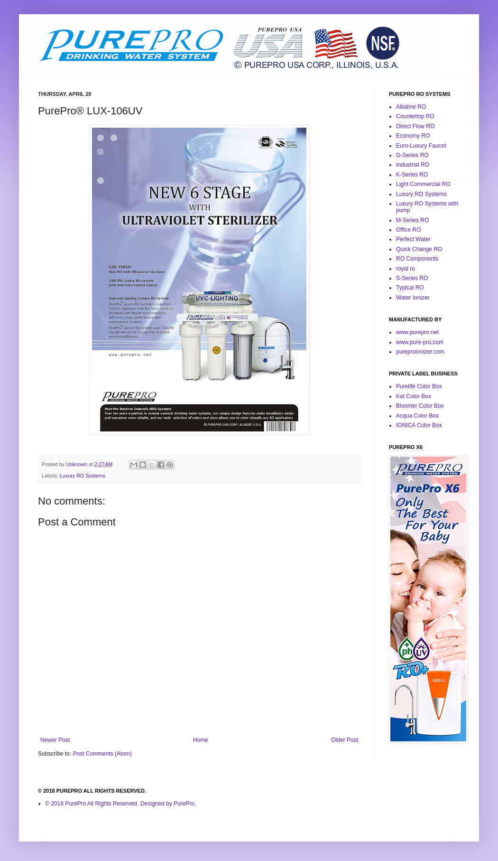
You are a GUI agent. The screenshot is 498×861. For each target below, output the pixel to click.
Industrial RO (412, 164)
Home (200, 740)
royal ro (405, 268)
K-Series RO (412, 174)
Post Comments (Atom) (102, 753)
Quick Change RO (419, 249)
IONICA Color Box (419, 425)
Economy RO (413, 135)
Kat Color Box (413, 396)
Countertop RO (415, 116)
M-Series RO (412, 220)
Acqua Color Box (417, 415)
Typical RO (410, 287)
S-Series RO (412, 278)
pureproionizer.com (420, 351)
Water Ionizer (413, 297)
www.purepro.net (417, 332)
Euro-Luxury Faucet (421, 145)
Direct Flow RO (415, 126)
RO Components (417, 258)
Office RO (408, 229)
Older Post (344, 740)
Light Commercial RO (423, 184)
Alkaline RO (411, 106)
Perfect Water (413, 239)
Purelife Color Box (419, 386)
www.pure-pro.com (419, 342)
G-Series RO (412, 155)
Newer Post (55, 740)
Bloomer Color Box (420, 405)
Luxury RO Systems (82, 475)
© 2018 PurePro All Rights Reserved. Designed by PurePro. (120, 803)
